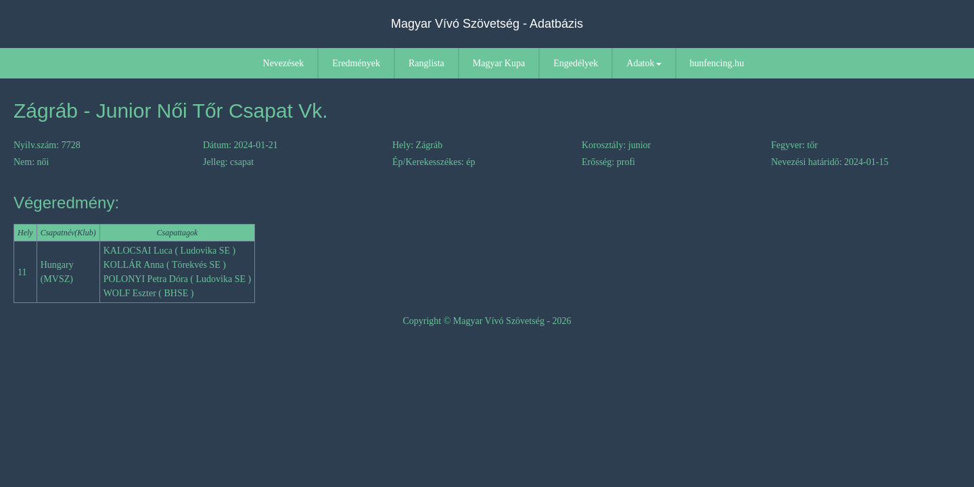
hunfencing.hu (717, 63)
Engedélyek (575, 63)
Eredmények (356, 63)
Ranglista (426, 63)
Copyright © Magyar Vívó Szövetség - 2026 (486, 321)
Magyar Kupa (499, 63)
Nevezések (283, 63)
